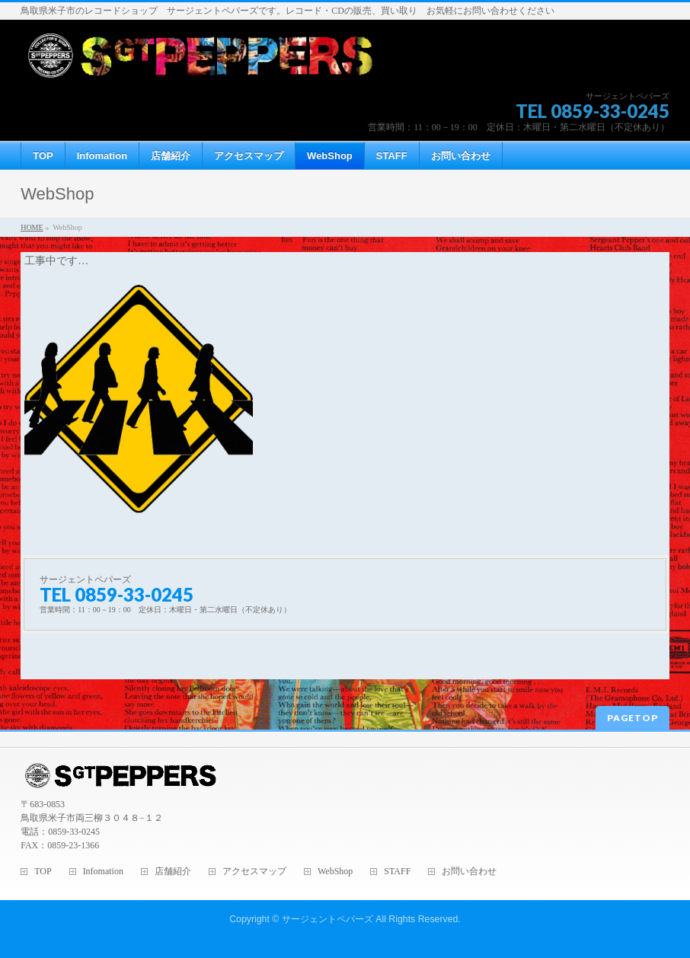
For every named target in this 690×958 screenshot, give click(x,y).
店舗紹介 (173, 872)
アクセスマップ (254, 872)
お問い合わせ (469, 872)
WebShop (335, 872)
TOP (42, 872)
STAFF (397, 872)
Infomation (103, 872)
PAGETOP (632, 717)
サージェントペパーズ (327, 919)
